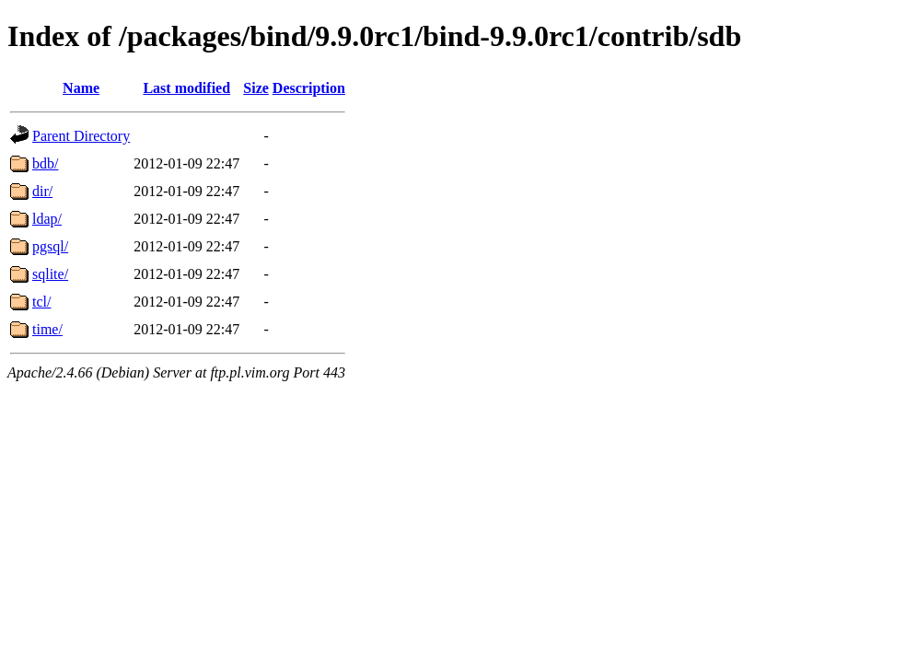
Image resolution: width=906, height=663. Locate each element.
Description (309, 88)
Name (81, 88)
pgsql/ (50, 246)
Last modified (186, 88)
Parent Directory (81, 136)
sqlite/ (50, 274)
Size (256, 88)
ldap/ (47, 219)
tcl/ (41, 301)
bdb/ (45, 163)
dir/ (42, 191)
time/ (47, 329)
